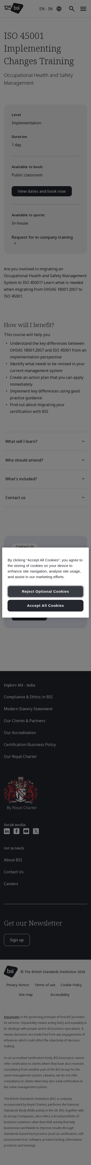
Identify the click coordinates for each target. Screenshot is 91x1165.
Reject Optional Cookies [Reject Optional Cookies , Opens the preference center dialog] (45, 592)
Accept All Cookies (45, 605)
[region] (45, 582)
